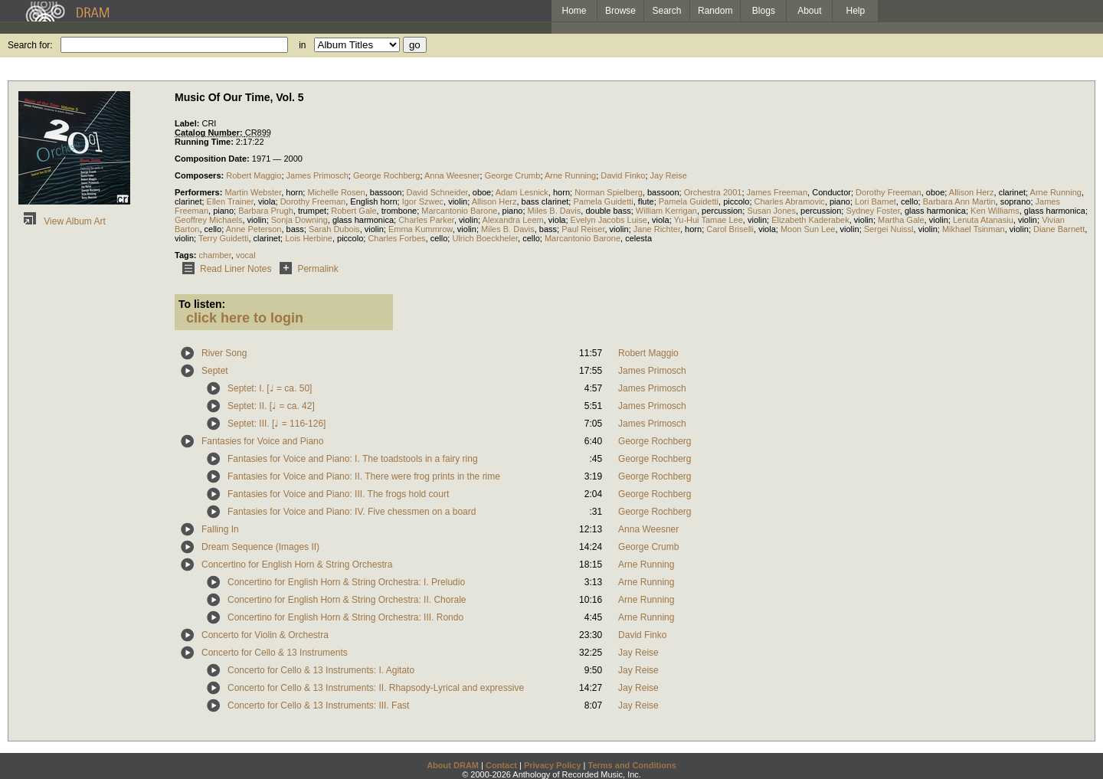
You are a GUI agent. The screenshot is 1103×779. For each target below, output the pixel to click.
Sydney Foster (872, 210)
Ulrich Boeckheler (485, 238)
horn (294, 192)
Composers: (200, 175)
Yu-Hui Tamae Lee (708, 219)
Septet (214, 370)
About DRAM (453, 765)
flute (646, 201)
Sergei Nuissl (889, 229)
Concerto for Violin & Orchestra (265, 635)
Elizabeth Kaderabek (810, 219)
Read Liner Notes (224, 268)
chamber (215, 255)
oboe (482, 192)
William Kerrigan (666, 210)
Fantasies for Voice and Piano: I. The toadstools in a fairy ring (352, 458)
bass (295, 229)
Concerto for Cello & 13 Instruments (274, 652)
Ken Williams (995, 210)
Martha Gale (901, 219)
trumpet (312, 210)
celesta (638, 238)
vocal (246, 255)
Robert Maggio (253, 175)
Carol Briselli (730, 229)
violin (457, 201)
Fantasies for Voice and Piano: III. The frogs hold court (338, 494)
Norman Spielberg (608, 192)
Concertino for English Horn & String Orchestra (296, 564)
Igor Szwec (422, 201)
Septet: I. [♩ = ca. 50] (269, 388)
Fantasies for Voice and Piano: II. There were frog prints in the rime (363, 476)
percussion (722, 210)
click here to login (244, 318)
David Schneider (437, 192)
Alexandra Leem (513, 219)
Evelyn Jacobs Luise (609, 219)
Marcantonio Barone (459, 210)
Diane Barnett (1059, 229)
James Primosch (317, 175)
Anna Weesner (452, 175)
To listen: (201, 304)
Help (856, 10)
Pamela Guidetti (603, 201)
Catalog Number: (210, 132)
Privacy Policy (552, 765)
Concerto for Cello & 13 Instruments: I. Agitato (320, 670)
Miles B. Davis (554, 210)
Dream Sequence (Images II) (260, 547)
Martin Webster (252, 192)
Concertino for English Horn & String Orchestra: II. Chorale (346, 599)
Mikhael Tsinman (973, 229)
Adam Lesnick (522, 192)
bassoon (386, 192)
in (302, 45)
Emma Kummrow (420, 229)
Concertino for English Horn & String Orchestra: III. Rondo (345, 617)
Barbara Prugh (265, 210)
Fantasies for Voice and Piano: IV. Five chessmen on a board (351, 511)
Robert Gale (353, 210)
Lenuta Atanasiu (983, 219)
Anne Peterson (254, 229)
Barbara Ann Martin (959, 201)
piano (840, 201)
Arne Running (570, 175)
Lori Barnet (875, 201)
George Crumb (513, 175)
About (809, 10)
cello (909, 201)
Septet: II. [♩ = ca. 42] (271, 406)
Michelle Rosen (336, 192)
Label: (188, 123)
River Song (224, 353)
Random (715, 10)
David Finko (623, 175)
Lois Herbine (308, 238)
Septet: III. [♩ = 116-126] (276, 423)
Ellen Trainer (230, 201)
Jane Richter (656, 229)
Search (667, 10)
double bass (607, 210)
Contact (501, 765)
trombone (399, 210)
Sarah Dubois (334, 229)
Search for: (30, 45)
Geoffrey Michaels (208, 219)
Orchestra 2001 (713, 192)
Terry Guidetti (223, 238)
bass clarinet (545, 201)
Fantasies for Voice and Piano (262, 441)
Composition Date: (213, 158)
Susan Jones (771, 210)
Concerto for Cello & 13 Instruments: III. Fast (318, 705)
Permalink (306, 268)
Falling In (220, 529)
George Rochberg (386, 175)
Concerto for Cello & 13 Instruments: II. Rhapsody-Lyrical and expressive (375, 687)
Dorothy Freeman (888, 192)
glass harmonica (935, 210)
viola (267, 201)
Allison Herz (971, 192)
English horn (373, 201)
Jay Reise (668, 175)
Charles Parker (426, 219)
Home (573, 10)
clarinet (1012, 192)
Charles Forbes (396, 238)
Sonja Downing (299, 219)
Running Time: (205, 141)
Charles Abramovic (789, 201)
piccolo (736, 201)
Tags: (187, 255)
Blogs (763, 10)
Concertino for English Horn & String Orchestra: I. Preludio (346, 582)
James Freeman (777, 192)
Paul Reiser (582, 229)
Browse (620, 10)
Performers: (199, 192)
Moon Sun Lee (808, 229)
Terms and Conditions (632, 765)
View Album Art (62, 221)
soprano (1015, 201)
